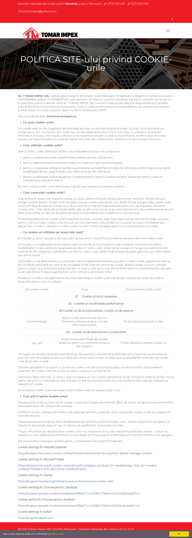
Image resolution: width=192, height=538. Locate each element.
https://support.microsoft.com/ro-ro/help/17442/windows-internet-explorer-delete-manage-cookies (85, 453)
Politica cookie (57, 534)
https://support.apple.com (35, 518)
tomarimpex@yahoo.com (39, 11)
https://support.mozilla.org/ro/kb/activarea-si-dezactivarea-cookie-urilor (66, 481)
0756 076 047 (116, 3)
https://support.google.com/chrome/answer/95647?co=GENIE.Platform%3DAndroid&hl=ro (78, 505)
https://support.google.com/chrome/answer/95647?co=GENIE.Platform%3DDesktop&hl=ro (79, 493)
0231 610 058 (139, 3)
